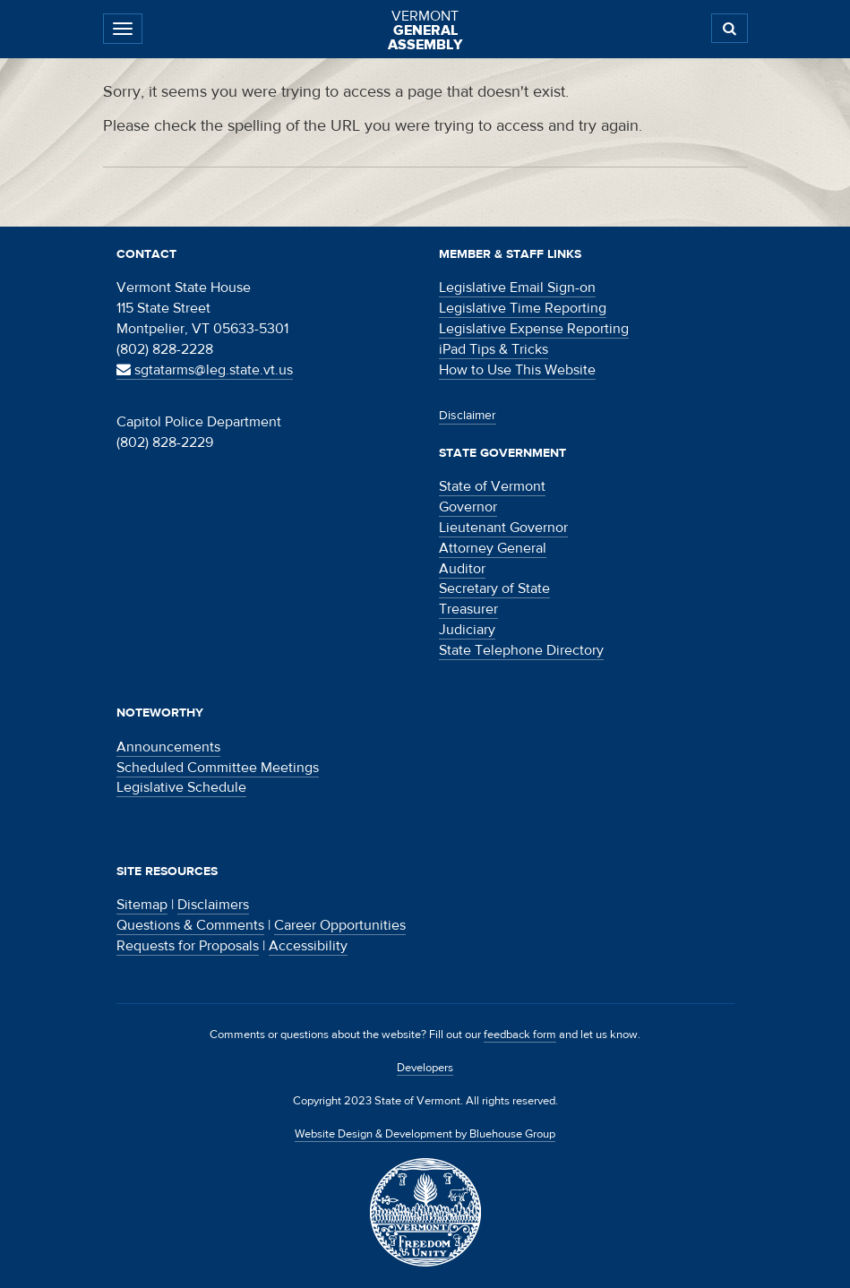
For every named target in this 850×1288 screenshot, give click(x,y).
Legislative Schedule (181, 787)
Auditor (462, 569)
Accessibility (308, 946)
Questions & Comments (190, 925)
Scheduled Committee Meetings (217, 768)
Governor (468, 507)
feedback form (520, 1034)
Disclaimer (467, 416)
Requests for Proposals (187, 946)
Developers (425, 1067)
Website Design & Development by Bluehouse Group (425, 1134)
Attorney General (492, 548)
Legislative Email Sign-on (517, 287)
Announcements (168, 747)
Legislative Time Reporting (522, 308)
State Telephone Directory (521, 650)
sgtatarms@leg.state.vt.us (204, 370)
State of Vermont (492, 486)
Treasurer (468, 609)
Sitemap (141, 905)
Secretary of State (494, 588)
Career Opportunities (340, 925)
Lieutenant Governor (503, 528)
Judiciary (467, 630)
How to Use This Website (517, 370)
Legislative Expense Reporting (534, 329)
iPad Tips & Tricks (493, 349)
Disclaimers (213, 905)
